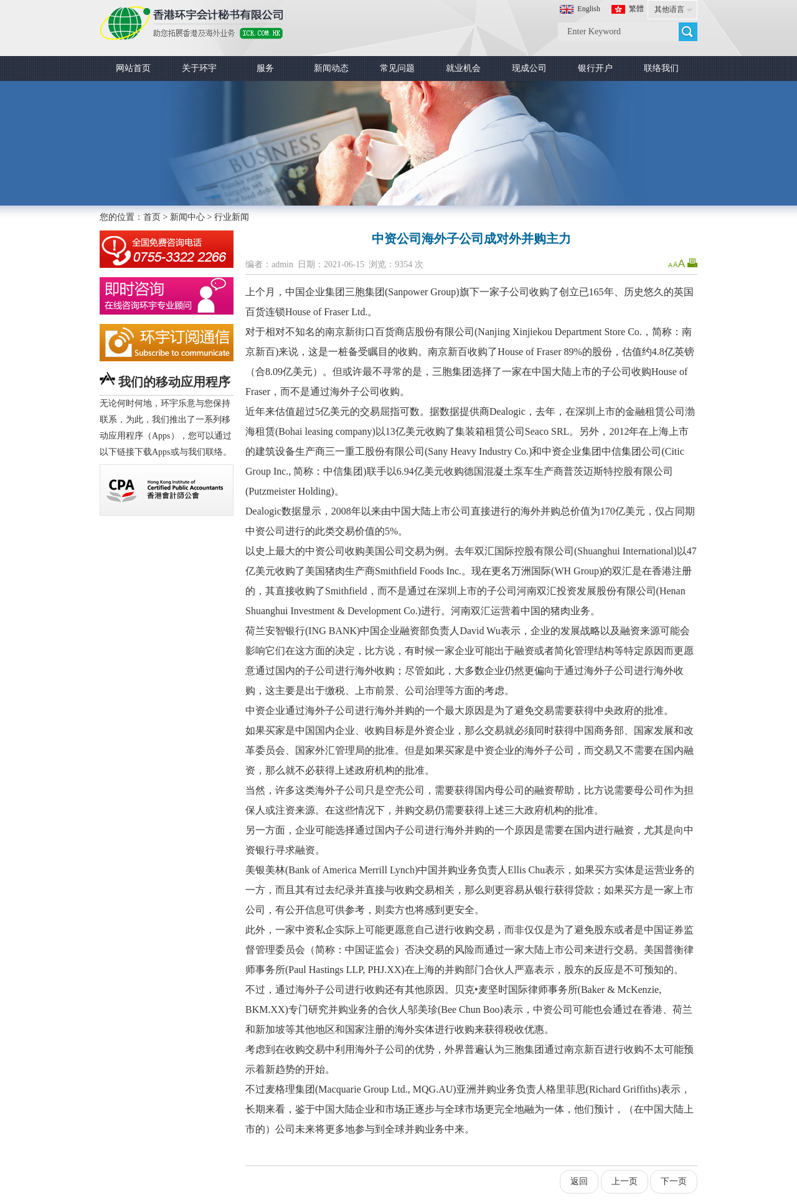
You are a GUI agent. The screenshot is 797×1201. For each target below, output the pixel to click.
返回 (579, 1181)
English (588, 8)
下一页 (674, 1181)
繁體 (636, 8)
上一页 (624, 1181)
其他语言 (669, 9)
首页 (152, 217)
